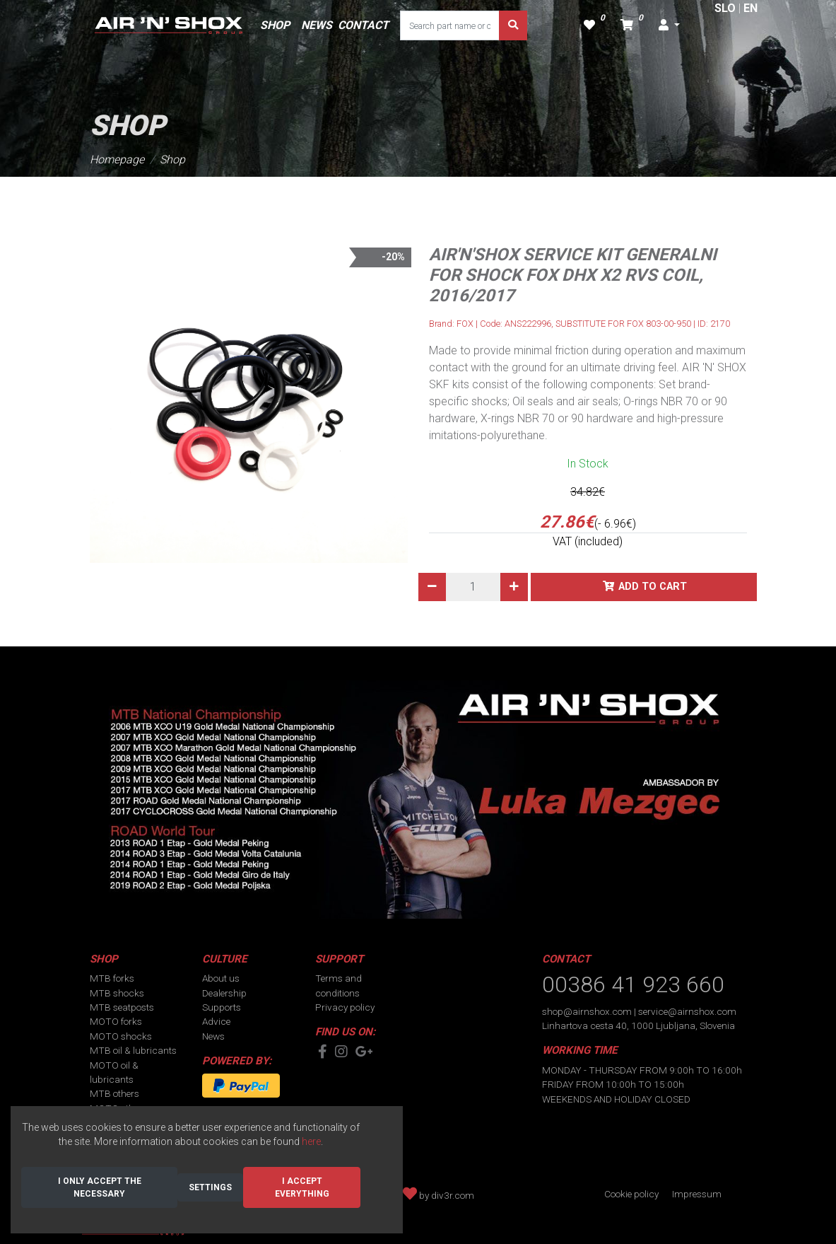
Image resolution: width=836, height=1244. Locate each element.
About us (221, 978)
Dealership (224, 993)
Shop (172, 159)
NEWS (316, 25)
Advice (216, 1021)
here (311, 1141)
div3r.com (452, 1195)
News (213, 1036)
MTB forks (112, 978)
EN (750, 8)
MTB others (114, 1093)
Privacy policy (345, 1007)
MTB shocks (117, 993)
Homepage (117, 159)
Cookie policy (631, 1193)
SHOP (275, 25)
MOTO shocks (121, 1036)
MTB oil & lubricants (133, 1050)
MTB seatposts (122, 1007)
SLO (725, 8)
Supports (221, 1007)
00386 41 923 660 (633, 984)
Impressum (697, 1193)
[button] (669, 25)
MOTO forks (116, 1021)
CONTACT (363, 25)
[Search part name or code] (450, 25)
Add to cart (652, 587)
